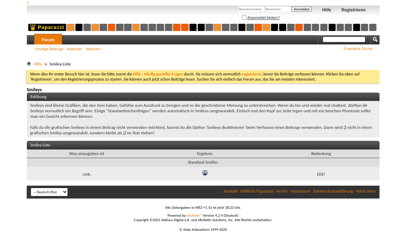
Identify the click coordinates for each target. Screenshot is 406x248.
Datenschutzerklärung (333, 191)
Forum (48, 40)
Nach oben (366, 191)
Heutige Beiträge (49, 49)
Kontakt (231, 191)
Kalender (74, 49)
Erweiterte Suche (358, 48)
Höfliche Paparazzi (257, 191)
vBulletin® (194, 215)
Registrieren (353, 10)
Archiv (282, 191)
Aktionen (93, 49)
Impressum (301, 191)
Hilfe (326, 10)
